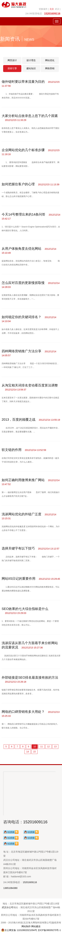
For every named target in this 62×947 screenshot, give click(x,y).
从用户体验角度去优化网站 (21, 248)
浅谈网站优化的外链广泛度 (21, 514)
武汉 (57, 9)
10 (34, 746)
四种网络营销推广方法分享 (21, 351)
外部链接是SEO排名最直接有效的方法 (30, 677)
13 (55, 746)
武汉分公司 (7, 907)
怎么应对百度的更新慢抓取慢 (23, 283)
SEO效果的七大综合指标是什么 (25, 609)
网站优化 (49, 60)
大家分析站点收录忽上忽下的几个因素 (30, 116)
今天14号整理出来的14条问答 (23, 214)
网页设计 (12, 60)
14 (27, 751)
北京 (52, 9)
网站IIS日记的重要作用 (18, 578)
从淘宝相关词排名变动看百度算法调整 (30, 385)
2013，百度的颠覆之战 (19, 419)
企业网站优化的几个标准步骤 (23, 150)
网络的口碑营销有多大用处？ (23, 711)
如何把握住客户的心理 (18, 184)
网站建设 (36, 926)
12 (48, 746)
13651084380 (10, 888)
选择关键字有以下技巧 (18, 548)
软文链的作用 (11, 450)
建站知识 (31, 68)
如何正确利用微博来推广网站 (23, 480)
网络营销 (49, 68)
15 (34, 751)
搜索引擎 (12, 68)
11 (41, 746)
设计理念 (31, 60)
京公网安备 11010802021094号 (19, 930)
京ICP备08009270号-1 (49, 930)
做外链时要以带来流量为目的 (23, 81)
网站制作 (26, 926)
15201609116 (35, 822)
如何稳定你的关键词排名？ (21, 317)
